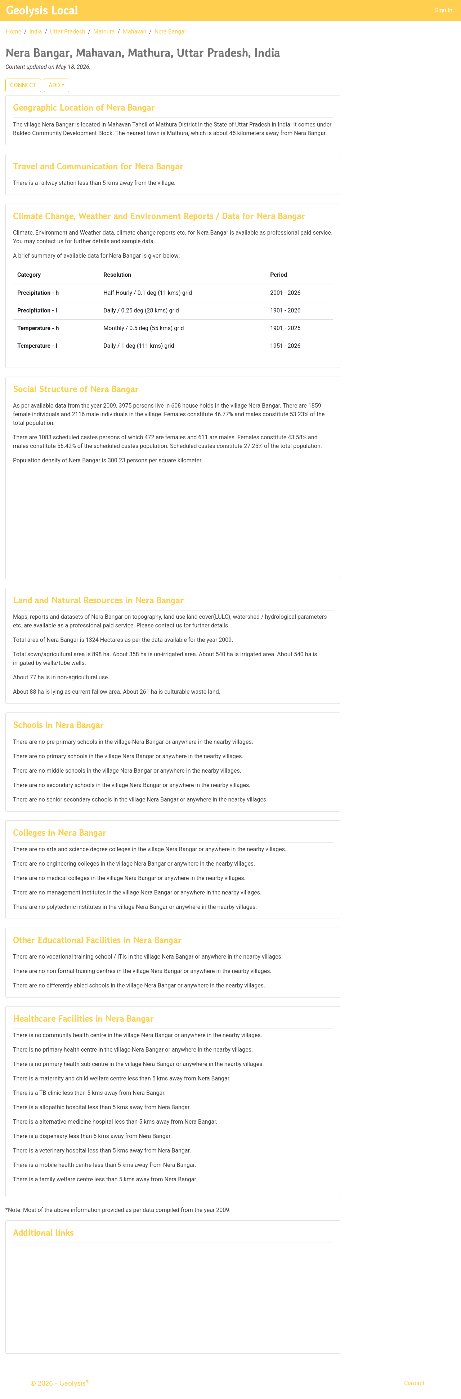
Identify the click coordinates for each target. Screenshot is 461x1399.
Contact (414, 1383)
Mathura (104, 31)
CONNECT (23, 85)
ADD (54, 85)
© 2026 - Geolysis (60, 1383)
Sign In (443, 10)
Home (13, 31)
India (36, 31)
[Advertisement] (173, 521)
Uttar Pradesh (67, 31)
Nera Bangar (170, 31)
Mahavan (134, 31)
